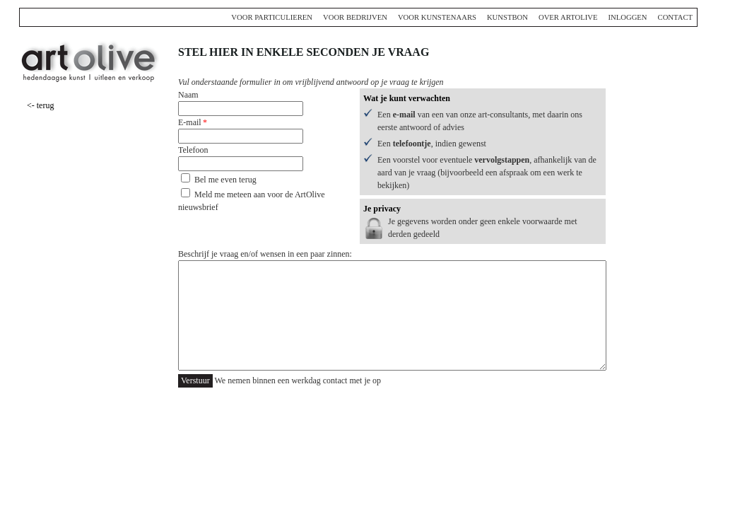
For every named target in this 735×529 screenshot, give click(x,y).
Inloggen (627, 17)
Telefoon (193, 150)
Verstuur (195, 380)
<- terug (40, 105)
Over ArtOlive (568, 17)
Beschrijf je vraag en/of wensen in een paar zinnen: (265, 254)
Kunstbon (507, 17)
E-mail (189, 122)
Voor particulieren (271, 17)
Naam (188, 95)
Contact (675, 17)
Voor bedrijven (355, 17)
